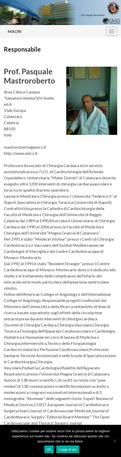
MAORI (15, 31)
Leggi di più (68, 449)
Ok (49, 449)
